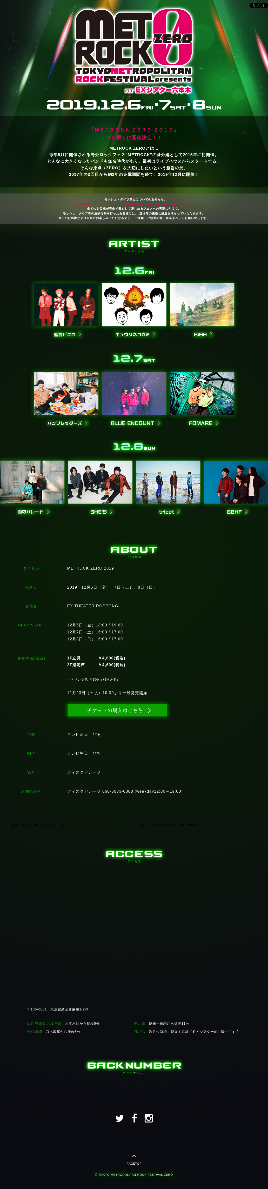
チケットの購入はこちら (117, 710)
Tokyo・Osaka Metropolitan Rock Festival (173, 825)
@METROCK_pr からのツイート (38, 825)
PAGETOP (134, 1160)
